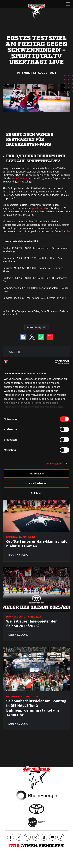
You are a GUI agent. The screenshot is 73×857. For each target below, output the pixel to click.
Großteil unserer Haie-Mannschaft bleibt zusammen (36, 543)
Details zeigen (53, 463)
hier (68, 231)
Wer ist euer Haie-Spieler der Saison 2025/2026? (31, 623)
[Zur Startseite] (36, 11)
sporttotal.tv (38, 208)
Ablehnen (36, 493)
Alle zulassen (36, 473)
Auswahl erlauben (36, 483)
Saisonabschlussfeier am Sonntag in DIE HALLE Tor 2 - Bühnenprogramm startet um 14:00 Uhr (36, 708)
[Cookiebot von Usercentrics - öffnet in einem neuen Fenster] (54, 362)
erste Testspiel (20, 178)
